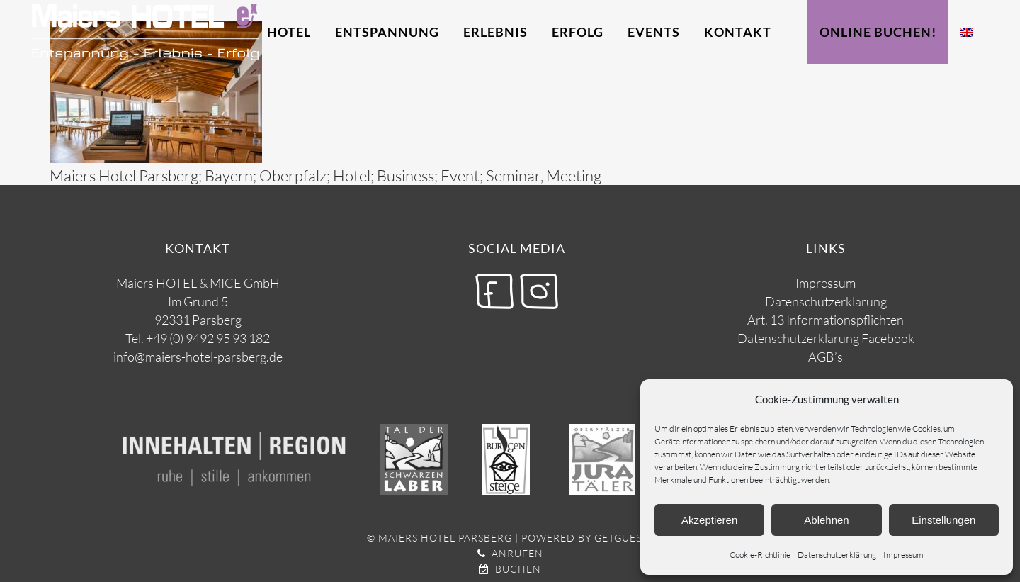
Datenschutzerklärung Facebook (825, 338)
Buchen (510, 569)
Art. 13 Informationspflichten (825, 320)
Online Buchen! (878, 32)
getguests (624, 538)
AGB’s (825, 356)
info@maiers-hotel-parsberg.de (198, 356)
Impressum (903, 554)
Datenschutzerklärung (837, 554)
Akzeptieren (709, 520)
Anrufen (510, 553)
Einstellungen (943, 520)
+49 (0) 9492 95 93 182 (208, 338)
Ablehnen (826, 520)
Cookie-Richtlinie (760, 554)
